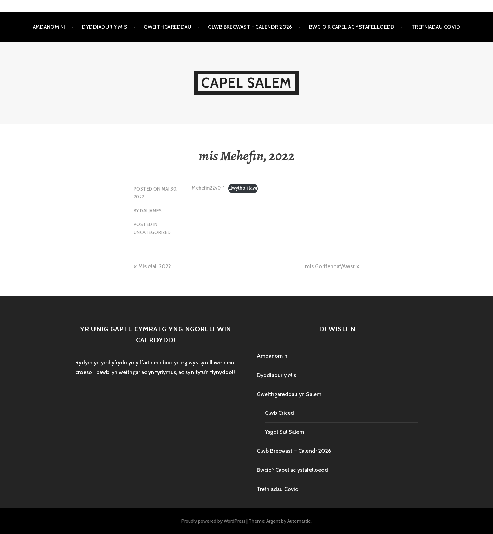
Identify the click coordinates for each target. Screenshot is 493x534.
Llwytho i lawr (243, 188)
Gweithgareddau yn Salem (289, 394)
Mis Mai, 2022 (154, 266)
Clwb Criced (279, 412)
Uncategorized (152, 232)
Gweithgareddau (167, 27)
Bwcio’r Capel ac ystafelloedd (352, 27)
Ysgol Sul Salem (284, 432)
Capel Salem (246, 82)
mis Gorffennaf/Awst (330, 266)
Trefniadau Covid (436, 27)
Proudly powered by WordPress (213, 521)
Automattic (299, 521)
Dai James (151, 210)
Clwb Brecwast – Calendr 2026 (250, 27)
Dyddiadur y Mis (104, 27)
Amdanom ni (49, 27)
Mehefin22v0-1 (208, 188)
